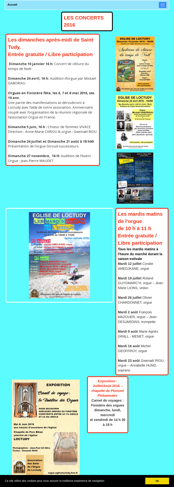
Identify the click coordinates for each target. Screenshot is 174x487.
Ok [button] (157, 481)
